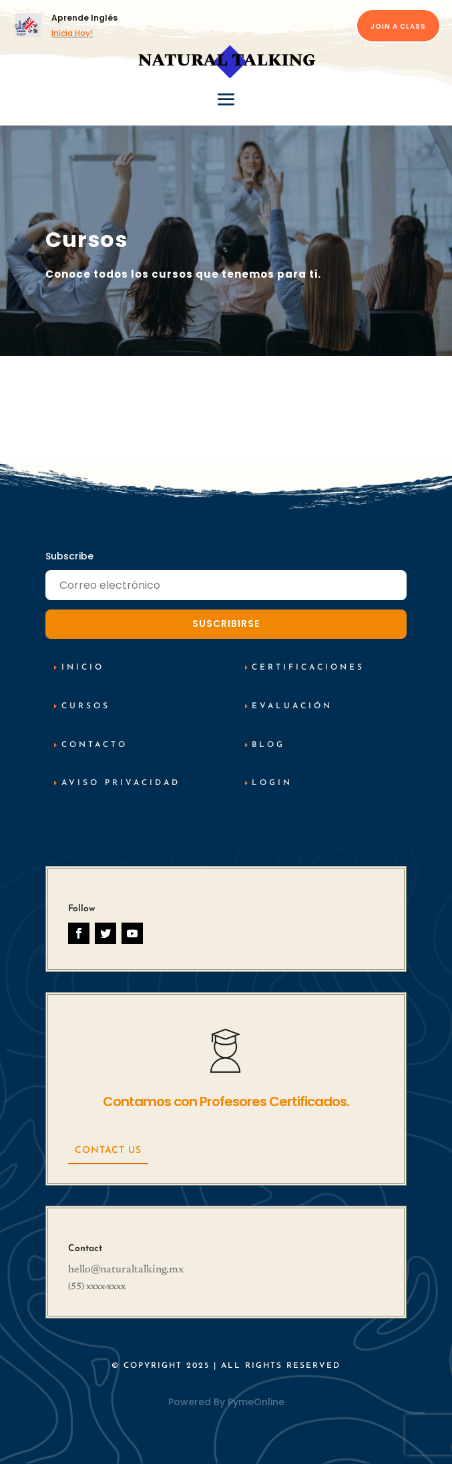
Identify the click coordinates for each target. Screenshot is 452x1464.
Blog (268, 745)
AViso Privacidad (120, 783)
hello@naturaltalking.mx (126, 1269)
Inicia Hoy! (72, 33)
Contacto (94, 745)
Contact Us (108, 1151)
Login (272, 783)
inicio (82, 668)
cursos (85, 706)
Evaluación (292, 706)
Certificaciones (308, 668)
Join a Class (398, 26)
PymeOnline (256, 1402)
